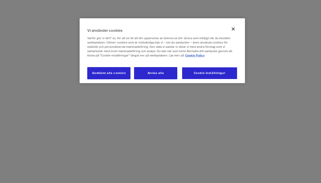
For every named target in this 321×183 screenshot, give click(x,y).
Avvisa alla (156, 73)
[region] (162, 50)
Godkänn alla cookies (109, 73)
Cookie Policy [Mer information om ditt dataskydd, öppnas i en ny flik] (195, 55)
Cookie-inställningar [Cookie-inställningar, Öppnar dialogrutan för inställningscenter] (209, 73)
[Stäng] (233, 29)
